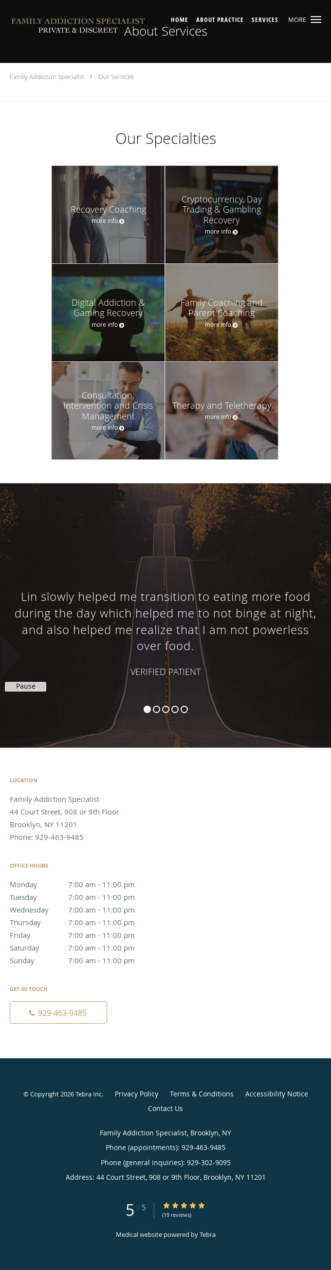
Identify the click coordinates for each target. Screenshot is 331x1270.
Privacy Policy (136, 1093)
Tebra (208, 1234)
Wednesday (80, 909)
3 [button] (165, 709)
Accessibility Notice (276, 1093)
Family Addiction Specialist (47, 76)
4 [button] (175, 709)
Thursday (80, 922)
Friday (80, 935)
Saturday (80, 947)
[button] (316, 19)
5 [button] (184, 709)
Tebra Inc (88, 1094)
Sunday (80, 960)
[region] (165, 605)
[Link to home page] (105, 27)
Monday (80, 884)
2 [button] (156, 709)
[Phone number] (58, 1012)
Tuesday (80, 897)
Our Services (116, 76)
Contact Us (165, 1108)
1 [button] (147, 709)
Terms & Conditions (202, 1093)
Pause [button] (26, 686)
